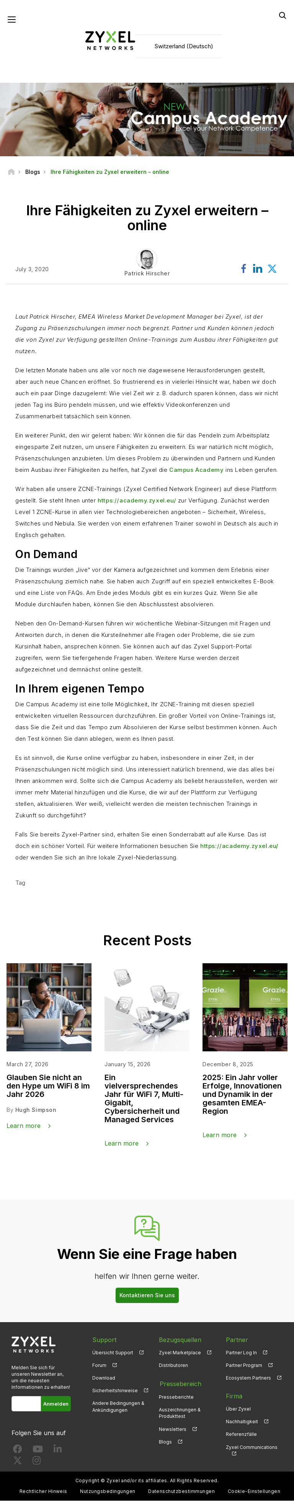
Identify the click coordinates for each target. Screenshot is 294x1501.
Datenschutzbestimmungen (181, 1491)
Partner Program (244, 1365)
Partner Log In (241, 1353)
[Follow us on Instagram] (37, 1462)
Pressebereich (180, 1384)
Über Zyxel (238, 1409)
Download (103, 1378)
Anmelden (56, 1404)
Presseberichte (176, 1397)
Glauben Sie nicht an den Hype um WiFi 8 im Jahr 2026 (48, 1086)
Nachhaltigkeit (242, 1422)
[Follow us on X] (17, 1462)
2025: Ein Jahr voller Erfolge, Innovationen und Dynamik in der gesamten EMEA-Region (242, 1094)
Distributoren (173, 1365)
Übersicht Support (112, 1353)
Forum (99, 1365)
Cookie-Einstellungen (254, 1491)
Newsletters (172, 1428)
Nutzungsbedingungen (107, 1491)
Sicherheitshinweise (115, 1391)
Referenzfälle (241, 1434)
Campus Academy (196, 470)
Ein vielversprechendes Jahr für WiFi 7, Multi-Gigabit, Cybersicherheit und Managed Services (144, 1099)
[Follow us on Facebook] (17, 1451)
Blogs (165, 1441)
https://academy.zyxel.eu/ (137, 500)
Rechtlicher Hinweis (43, 1491)
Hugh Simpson (36, 1110)
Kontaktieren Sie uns (147, 1295)
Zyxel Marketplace (180, 1353)
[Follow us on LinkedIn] (58, 1451)
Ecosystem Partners (248, 1378)
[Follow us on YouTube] (38, 1451)
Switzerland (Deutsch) (184, 46)
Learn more (24, 1126)
